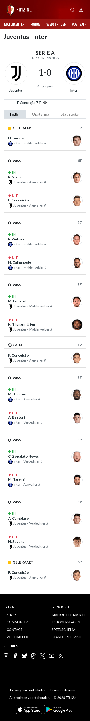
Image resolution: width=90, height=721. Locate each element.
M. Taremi (16, 479)
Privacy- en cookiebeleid (28, 690)
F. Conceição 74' (29, 103)
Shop (11, 615)
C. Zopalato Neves (23, 456)
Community (17, 622)
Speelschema (63, 630)
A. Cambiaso (18, 518)
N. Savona (16, 541)
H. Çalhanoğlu (19, 262)
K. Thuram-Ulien (21, 324)
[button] (72, 9)
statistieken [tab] (71, 114)
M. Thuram (17, 394)
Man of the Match (68, 615)
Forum (35, 24)
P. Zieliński (16, 239)
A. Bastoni (16, 417)
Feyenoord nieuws (63, 690)
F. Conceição (18, 200)
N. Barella (16, 138)
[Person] (81, 9)
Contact (15, 630)
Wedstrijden (56, 24)
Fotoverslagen (66, 622)
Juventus (16, 90)
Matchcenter (14, 24)
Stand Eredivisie (67, 637)
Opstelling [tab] (40, 114)
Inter (74, 90)
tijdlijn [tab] (15, 114)
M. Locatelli (17, 301)
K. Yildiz (14, 177)
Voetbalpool (19, 637)
